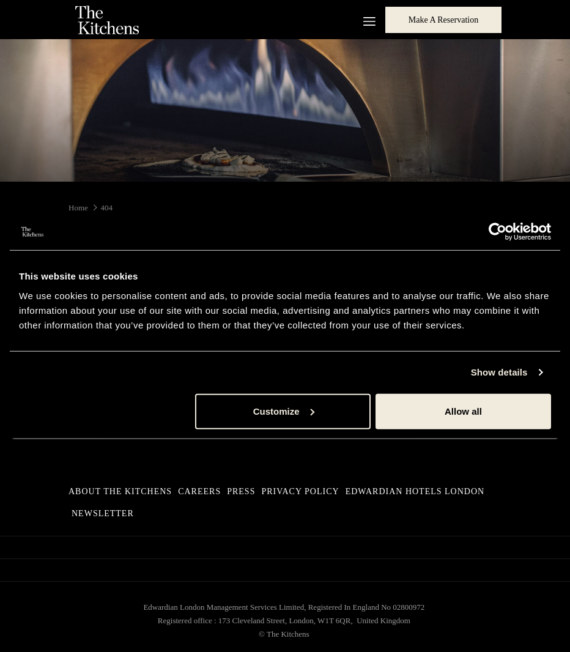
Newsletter (103, 513)
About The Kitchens (120, 491)
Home (78, 207)
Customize (283, 411)
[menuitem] (121, 492)
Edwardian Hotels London (415, 491)
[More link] (365, 19)
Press (241, 491)
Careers (199, 491)
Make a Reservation (443, 19)
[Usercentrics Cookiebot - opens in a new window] (497, 232)
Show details (499, 372)
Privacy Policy (300, 491)
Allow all (463, 411)
